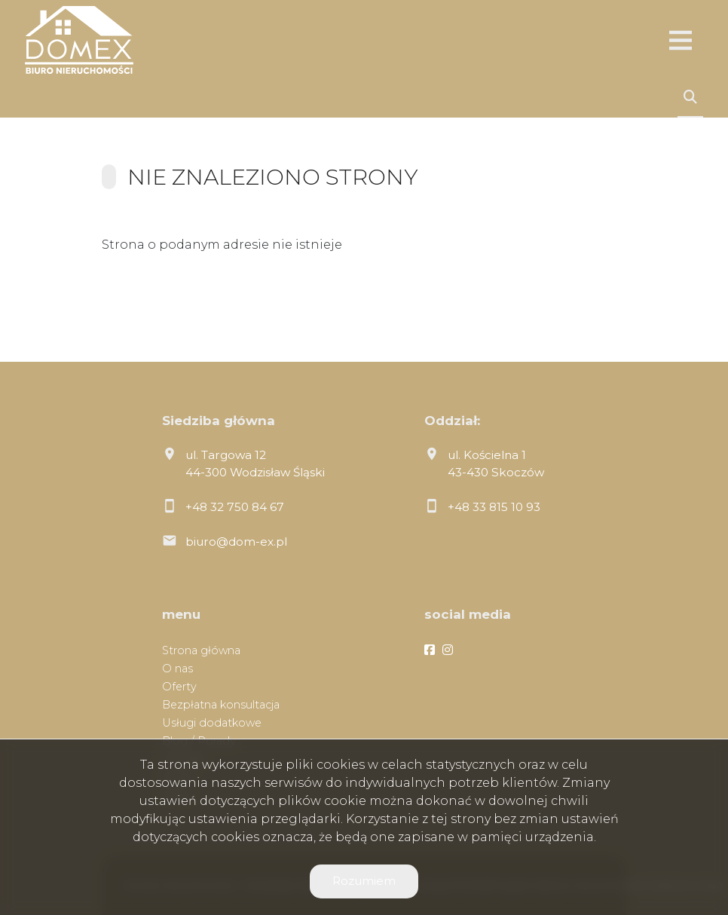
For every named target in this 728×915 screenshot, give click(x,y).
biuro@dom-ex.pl (236, 541)
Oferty (179, 686)
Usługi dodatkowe (212, 723)
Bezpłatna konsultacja (221, 704)
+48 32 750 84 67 (234, 507)
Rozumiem (364, 881)
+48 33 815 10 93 (494, 507)
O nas (177, 668)
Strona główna (201, 650)
